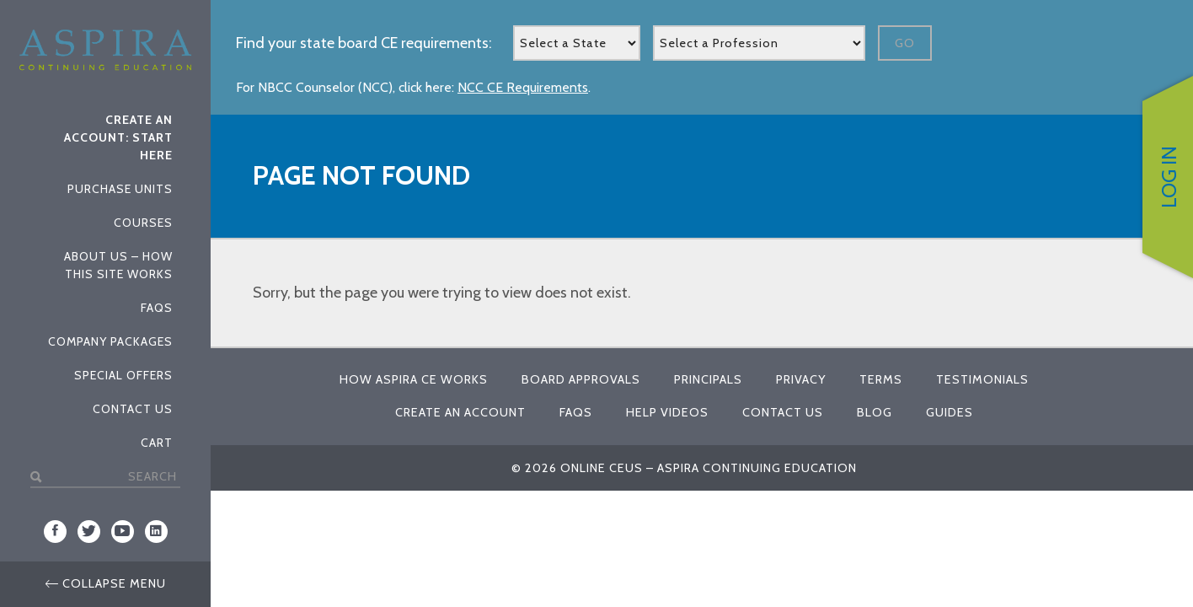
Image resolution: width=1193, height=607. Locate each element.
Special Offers (123, 375)
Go (905, 43)
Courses (143, 222)
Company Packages (110, 341)
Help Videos (667, 412)
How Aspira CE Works (414, 379)
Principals (708, 379)
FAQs (157, 307)
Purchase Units (120, 188)
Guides (949, 412)
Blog (874, 412)
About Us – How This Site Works (118, 265)
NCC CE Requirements (522, 87)
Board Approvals (581, 379)
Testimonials (982, 379)
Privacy (801, 379)
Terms (880, 379)
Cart (157, 442)
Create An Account (460, 412)
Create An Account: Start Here (118, 137)
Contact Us (133, 408)
